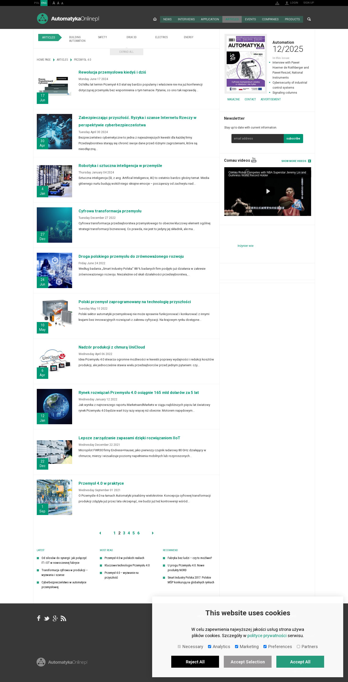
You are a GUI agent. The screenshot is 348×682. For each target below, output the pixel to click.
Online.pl (62, 667)
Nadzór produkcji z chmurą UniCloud (112, 346)
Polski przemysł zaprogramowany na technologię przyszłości (135, 301)
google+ (55, 618)
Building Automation (77, 38)
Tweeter (46, 618)
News (168, 19)
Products (292, 19)
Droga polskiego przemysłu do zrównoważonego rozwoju (131, 256)
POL (36, 3)
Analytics (219, 646)
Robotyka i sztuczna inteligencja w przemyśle (120, 165)
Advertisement (271, 99)
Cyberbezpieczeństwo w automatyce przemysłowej (64, 584)
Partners (307, 646)
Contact (250, 99)
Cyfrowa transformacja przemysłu (110, 210)
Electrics (161, 36)
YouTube (254, 159)
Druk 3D (132, 36)
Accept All (300, 661)
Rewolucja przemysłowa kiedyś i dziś (112, 72)
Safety (102, 36)
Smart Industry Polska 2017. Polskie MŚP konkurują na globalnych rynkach (191, 579)
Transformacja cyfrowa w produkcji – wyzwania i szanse (65, 572)
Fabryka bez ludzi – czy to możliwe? (190, 557)
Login (294, 2)
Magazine (233, 99)
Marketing (247, 646)
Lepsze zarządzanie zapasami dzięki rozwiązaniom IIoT (129, 437)
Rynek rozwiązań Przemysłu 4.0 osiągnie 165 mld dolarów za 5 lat (139, 392)
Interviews (186, 19)
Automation (267, 46)
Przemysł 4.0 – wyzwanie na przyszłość (122, 574)
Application (210, 19)
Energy (188, 36)
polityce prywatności (267, 635)
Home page (155, 19)
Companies (270, 19)
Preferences (277, 646)
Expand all (126, 51)
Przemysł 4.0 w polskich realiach (124, 557)
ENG (44, 3)
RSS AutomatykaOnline (63, 618)
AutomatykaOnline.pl (68, 18)
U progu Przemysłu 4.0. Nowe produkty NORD (186, 567)
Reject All (195, 661)
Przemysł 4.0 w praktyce (101, 483)
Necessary (190, 646)
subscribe (293, 138)
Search (309, 19)
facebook (38, 618)
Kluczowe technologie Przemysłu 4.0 (127, 565)
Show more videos (293, 160)
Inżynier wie (245, 245)
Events (250, 19)
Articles (232, 19)
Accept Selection (248, 661)
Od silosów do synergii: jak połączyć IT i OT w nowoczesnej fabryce (64, 560)
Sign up (308, 2)
